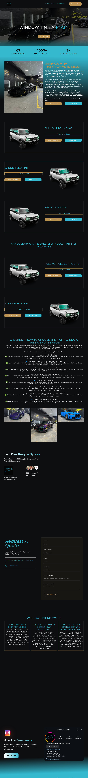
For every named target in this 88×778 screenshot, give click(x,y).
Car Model (46, 566)
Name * (46, 541)
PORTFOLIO (49, 4)
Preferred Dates (48, 575)
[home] (9, 4)
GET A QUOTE (53, 103)
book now (44, 36)
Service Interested (49, 584)
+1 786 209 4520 (13, 566)
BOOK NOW (75, 4)
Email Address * (48, 549)
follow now (11, 756)
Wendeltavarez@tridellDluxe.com (20, 560)
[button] (61, 4)
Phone (45, 558)
